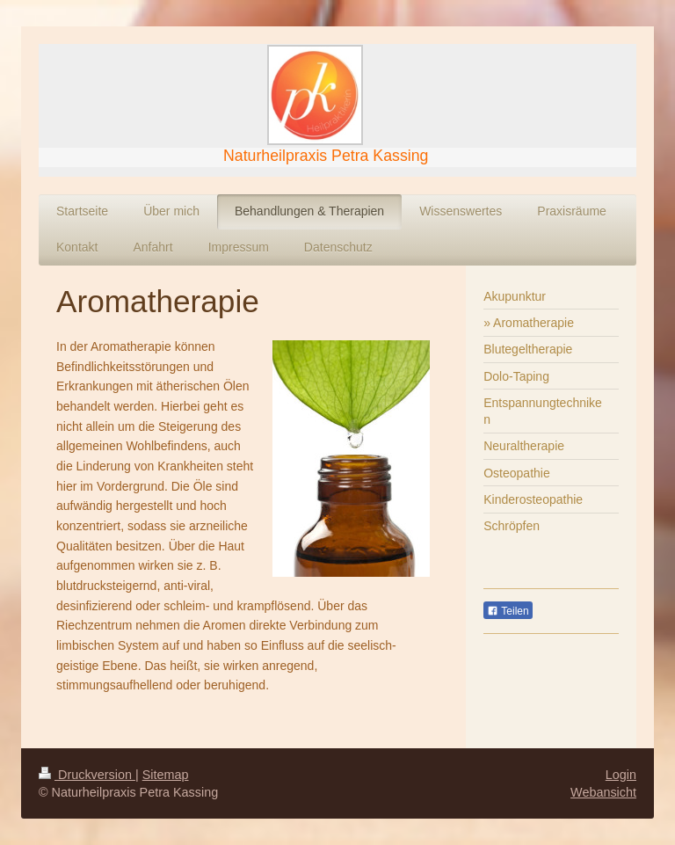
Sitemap (165, 775)
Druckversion (87, 775)
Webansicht (603, 792)
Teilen (507, 611)
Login (621, 775)
